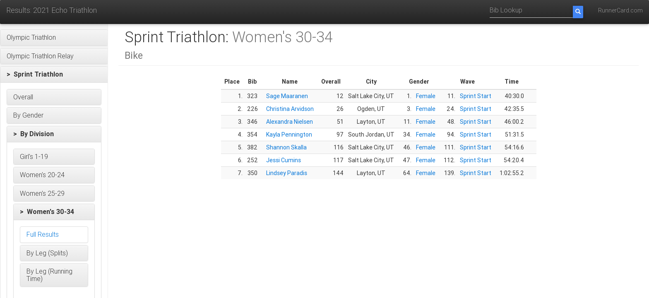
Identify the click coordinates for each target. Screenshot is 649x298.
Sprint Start (475, 96)
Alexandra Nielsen (289, 121)
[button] (54, 38)
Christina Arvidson (290, 109)
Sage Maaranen (287, 96)
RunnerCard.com (620, 10)
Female (425, 96)
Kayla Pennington (289, 134)
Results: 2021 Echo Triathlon (51, 10)
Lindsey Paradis (286, 173)
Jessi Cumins (283, 160)
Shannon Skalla (286, 147)
